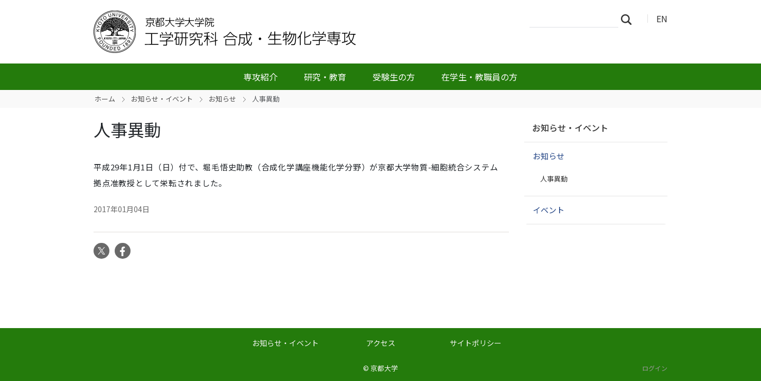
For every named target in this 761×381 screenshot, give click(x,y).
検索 (629, 19)
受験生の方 (394, 76)
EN (661, 18)
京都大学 (384, 368)
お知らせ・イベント (162, 99)
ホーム (105, 99)
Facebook (123, 251)
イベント (548, 209)
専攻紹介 (260, 76)
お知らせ (222, 99)
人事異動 (554, 179)
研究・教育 (325, 76)
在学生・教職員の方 (479, 76)
